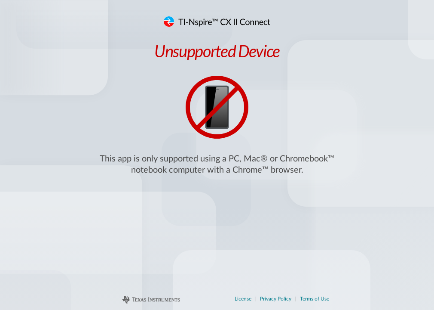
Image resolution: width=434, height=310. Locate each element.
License (243, 298)
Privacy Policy (275, 298)
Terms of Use (314, 298)
